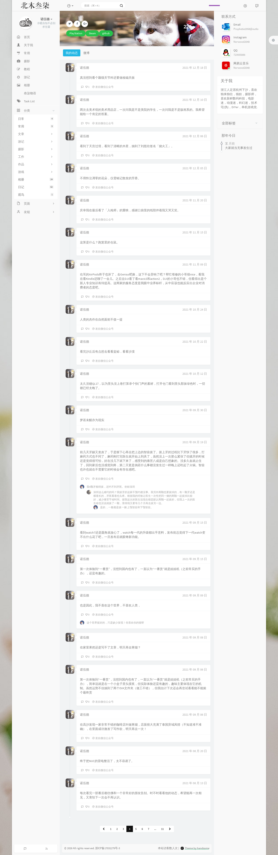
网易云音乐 (241, 63)
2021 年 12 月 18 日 (194, 68)
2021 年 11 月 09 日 (194, 264)
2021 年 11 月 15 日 (194, 232)
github (106, 33)
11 (162, 829)
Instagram (240, 37)
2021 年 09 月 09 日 (194, 595)
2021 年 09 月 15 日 (194, 522)
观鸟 (36, 195)
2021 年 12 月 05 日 (194, 168)
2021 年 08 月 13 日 (194, 783)
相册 (36, 179)
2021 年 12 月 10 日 (194, 100)
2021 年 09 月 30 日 (194, 410)
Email (237, 24)
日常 (36, 119)
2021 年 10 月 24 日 (194, 309)
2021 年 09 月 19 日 (194, 442)
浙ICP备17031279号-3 (107, 848)
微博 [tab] (86, 53)
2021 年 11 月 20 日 (194, 200)
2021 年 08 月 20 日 (194, 751)
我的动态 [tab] (72, 53)
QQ (235, 50)
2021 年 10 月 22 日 (194, 342)
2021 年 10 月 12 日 (194, 374)
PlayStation (76, 33)
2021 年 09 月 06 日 (194, 669)
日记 (36, 187)
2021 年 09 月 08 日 (194, 637)
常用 (36, 126)
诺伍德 (84, 68)
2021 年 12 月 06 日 (194, 136)
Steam (92, 33)
